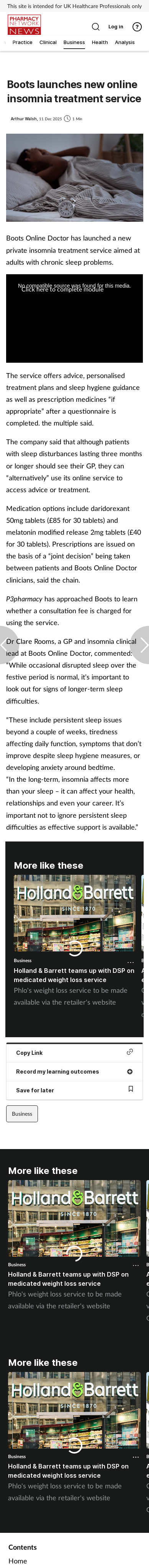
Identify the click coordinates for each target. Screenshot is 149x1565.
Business (22, 960)
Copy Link (74, 1052)
